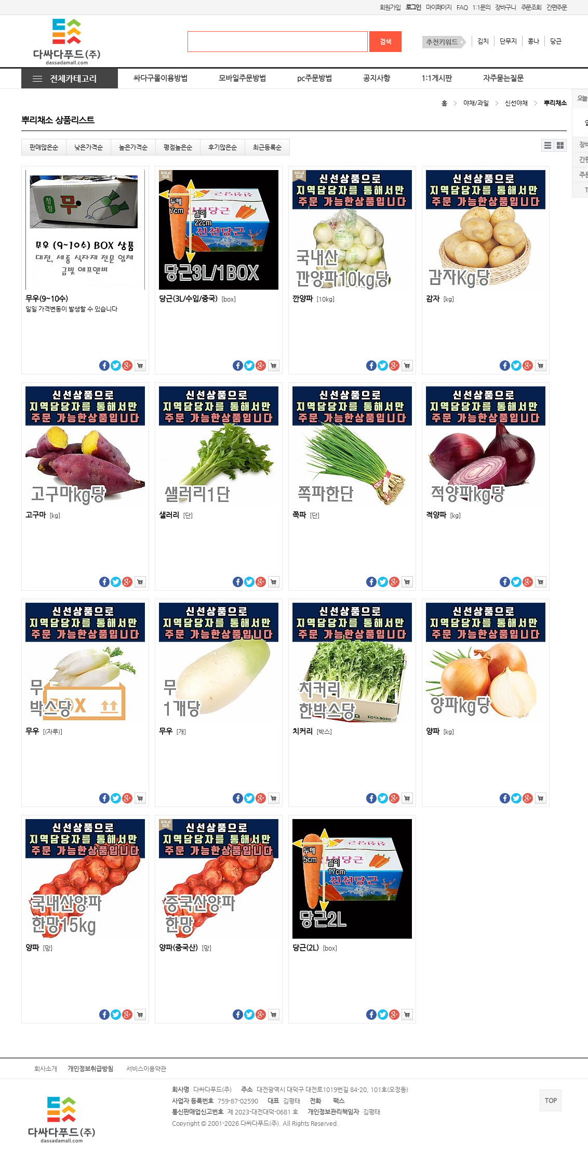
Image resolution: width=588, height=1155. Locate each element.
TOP (551, 1100)
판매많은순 (44, 147)
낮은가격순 (88, 147)
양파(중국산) (185, 948)
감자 (440, 299)
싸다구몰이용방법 (160, 78)
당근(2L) (314, 948)
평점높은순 (178, 147)
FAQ (462, 7)
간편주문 (556, 7)
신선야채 (516, 103)
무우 (43, 731)
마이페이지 (438, 7)
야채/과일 (476, 103)
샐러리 (176, 515)
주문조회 (531, 7)
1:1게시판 (436, 78)
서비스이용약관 (146, 1068)
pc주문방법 (314, 78)
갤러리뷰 (560, 145)
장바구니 (505, 7)
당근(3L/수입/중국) (197, 299)
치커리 (312, 731)
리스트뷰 (547, 145)
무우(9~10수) (46, 299)
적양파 (443, 515)
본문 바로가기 (0, 0)
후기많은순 (222, 147)
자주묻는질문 (503, 78)
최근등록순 (267, 147)
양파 (440, 731)
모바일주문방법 (242, 78)
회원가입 (390, 7)
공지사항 (376, 78)
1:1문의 (481, 7)
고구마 (42, 515)
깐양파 (313, 299)
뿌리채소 (555, 103)
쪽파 (305, 515)
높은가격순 (133, 147)
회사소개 (45, 1068)
